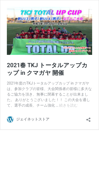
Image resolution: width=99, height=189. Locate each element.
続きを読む (68, 105)
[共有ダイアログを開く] (88, 118)
